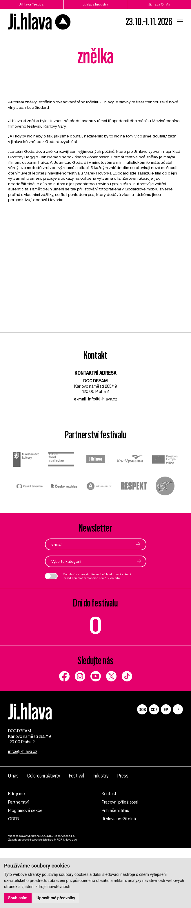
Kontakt (109, 794)
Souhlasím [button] (18, 898)
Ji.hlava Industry (95, 4)
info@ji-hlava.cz (102, 399)
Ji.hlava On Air (159, 4)
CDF (154, 709)
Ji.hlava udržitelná (119, 819)
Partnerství (18, 802)
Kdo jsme (16, 794)
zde (117, 577)
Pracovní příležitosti (120, 802)
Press (122, 775)
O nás (13, 775)
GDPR (13, 819)
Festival (76, 775)
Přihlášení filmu (115, 810)
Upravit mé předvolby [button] (56, 898)
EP (166, 709)
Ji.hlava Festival (31, 4)
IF (178, 709)
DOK (142, 709)
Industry (101, 775)
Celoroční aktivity (43, 775)
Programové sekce (25, 810)
